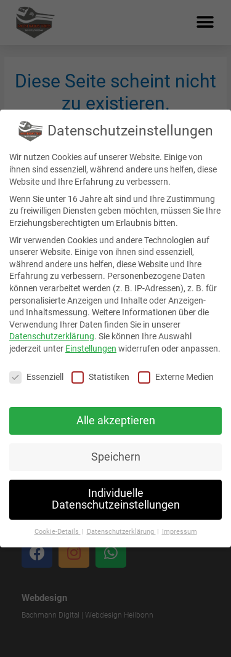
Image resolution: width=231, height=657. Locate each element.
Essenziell (36, 377)
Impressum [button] (179, 532)
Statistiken (100, 377)
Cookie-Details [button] (57, 532)
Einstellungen (90, 348)
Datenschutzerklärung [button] (121, 532)
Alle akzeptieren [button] (115, 420)
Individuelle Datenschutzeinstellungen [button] (116, 499)
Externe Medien (176, 377)
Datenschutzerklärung (51, 336)
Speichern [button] (115, 457)
